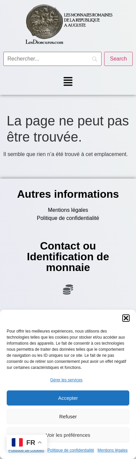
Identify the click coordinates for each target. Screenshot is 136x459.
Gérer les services (66, 380)
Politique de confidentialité (71, 450)
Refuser (68, 416)
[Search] (118, 59)
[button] (126, 318)
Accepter (68, 398)
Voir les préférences (68, 435)
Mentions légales (112, 450)
